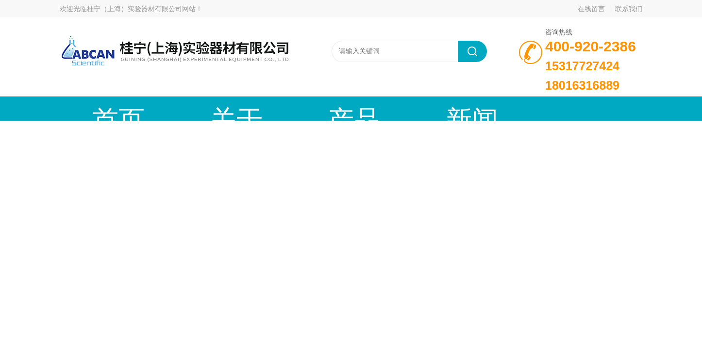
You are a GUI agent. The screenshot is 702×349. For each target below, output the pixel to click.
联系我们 (628, 9)
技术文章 (387, 108)
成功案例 (460, 108)
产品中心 (241, 108)
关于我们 (168, 108)
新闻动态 (314, 108)
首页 (96, 108)
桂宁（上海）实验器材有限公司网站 (141, 9)
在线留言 (591, 9)
